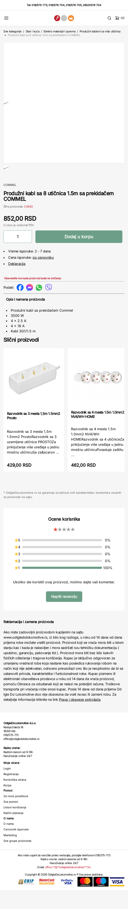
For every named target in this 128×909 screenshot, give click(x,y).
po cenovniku (43, 275)
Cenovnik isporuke (16, 847)
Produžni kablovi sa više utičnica (100, 31)
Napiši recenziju (64, 614)
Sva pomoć (10, 820)
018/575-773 (39, 5)
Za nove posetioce (15, 814)
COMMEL (9, 203)
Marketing (10, 853)
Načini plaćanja (13, 831)
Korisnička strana (14, 798)
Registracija (11, 792)
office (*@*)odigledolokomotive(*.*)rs (68, 885)
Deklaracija (16, 282)
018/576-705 (74, 5)
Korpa (7, 803)
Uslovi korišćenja (14, 825)
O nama (8, 842)
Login (7, 786)
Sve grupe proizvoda (17, 859)
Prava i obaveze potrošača (80, 717)
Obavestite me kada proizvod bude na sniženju (32, 296)
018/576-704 (57, 5)
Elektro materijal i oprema (60, 31)
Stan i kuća (32, 31)
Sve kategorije (12, 31)
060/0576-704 (92, 5)
